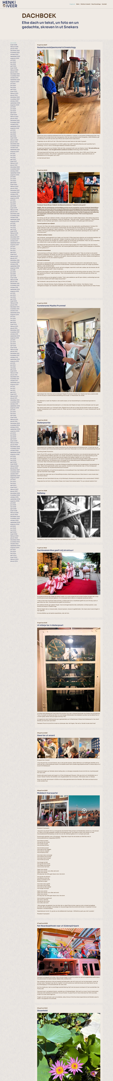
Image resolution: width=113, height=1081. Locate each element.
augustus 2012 (14, 361)
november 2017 (14, 239)
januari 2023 (14, 118)
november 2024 (15, 76)
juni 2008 (13, 458)
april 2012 (13, 369)
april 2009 (13, 439)
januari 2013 (13, 351)
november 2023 (15, 99)
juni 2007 (13, 481)
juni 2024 (13, 85)
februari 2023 (14, 116)
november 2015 (14, 285)
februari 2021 (14, 163)
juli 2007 (13, 479)
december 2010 (14, 400)
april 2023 (13, 112)
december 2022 (15, 120)
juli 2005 (13, 526)
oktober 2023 (14, 101)
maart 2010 (13, 417)
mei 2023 (13, 111)
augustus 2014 (14, 314)
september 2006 (15, 499)
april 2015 (13, 299)
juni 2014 (13, 318)
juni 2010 (13, 411)
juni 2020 (13, 178)
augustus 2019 (14, 198)
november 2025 (15, 52)
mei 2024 (13, 87)
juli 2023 (12, 107)
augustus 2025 (14, 58)
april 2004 (13, 555)
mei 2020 (13, 180)
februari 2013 (14, 349)
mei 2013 (13, 344)
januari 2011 (13, 398)
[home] (10, 4)
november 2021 (14, 145)
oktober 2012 (14, 357)
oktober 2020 (14, 171)
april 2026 (13, 43)
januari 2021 (13, 165)
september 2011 (14, 382)
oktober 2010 (14, 404)
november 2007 (15, 472)
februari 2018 (14, 233)
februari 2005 (14, 536)
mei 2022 (13, 134)
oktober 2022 (14, 124)
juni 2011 (12, 388)
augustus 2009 (14, 431)
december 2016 (14, 260)
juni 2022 (13, 132)
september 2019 (15, 196)
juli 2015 (12, 293)
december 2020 (15, 167)
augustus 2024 (14, 81)
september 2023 (15, 103)
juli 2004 (13, 549)
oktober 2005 (14, 520)
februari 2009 (14, 443)
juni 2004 (13, 551)
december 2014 (14, 307)
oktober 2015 (14, 287)
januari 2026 (14, 48)
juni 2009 (13, 435)
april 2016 (13, 276)
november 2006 (15, 495)
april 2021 (13, 159)
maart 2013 (13, 347)
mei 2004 (13, 553)
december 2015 (14, 283)
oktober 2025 (14, 54)
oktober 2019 (14, 194)
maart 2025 (13, 68)
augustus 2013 (14, 338)
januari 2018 (13, 235)
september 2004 (15, 545)
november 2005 (15, 518)
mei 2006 (13, 507)
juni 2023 (13, 109)
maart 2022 (13, 138)
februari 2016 (14, 279)
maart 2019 (13, 208)
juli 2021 (12, 153)
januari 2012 (13, 375)
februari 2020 (14, 186)
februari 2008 (14, 466)
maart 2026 (13, 45)
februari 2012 (14, 373)
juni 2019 (13, 202)
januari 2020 (14, 188)
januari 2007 (14, 491)
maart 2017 (13, 254)
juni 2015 (13, 295)
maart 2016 (13, 278)
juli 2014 (12, 316)
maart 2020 (13, 184)
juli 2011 (12, 386)
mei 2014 (13, 320)
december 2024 (15, 74)
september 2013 (15, 336)
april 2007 (13, 485)
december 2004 (15, 540)
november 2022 (15, 122)
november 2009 (15, 425)
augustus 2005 (14, 524)
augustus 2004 (14, 547)
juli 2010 (12, 410)
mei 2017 (13, 250)
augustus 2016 (14, 268)
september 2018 (15, 219)
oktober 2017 (14, 241)
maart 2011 (13, 394)
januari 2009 (14, 444)
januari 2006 (14, 514)
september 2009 (15, 429)
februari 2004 (14, 559)
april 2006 (13, 509)
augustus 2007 (14, 477)
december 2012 (14, 353)
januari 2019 (13, 211)
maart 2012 (13, 371)
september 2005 (15, 522)
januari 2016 (13, 281)
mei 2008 (13, 460)
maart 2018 (13, 231)
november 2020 (15, 169)
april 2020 (13, 182)
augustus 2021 (14, 151)
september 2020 (15, 173)
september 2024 (15, 79)
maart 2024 (13, 91)
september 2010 (15, 406)
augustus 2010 (14, 408)
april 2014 (13, 322)
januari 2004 (14, 561)
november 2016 (14, 262)
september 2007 (15, 476)
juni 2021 (13, 155)
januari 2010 (13, 421)
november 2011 (14, 378)
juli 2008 (13, 456)
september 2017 (15, 243)
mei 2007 (13, 483)
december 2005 (15, 516)
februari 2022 (14, 140)
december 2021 (14, 144)
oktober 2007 (14, 474)
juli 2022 (12, 130)
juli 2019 (12, 200)
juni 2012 (13, 365)
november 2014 (14, 309)
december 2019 (14, 190)
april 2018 (13, 229)
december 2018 (14, 213)
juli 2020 (13, 177)
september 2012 (15, 359)
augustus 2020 (14, 175)
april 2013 (13, 345)
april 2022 (13, 136)
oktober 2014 (14, 311)
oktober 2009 (14, 427)
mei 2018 (13, 227)
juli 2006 (13, 503)
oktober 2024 (14, 78)
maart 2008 (13, 464)
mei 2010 (13, 413)
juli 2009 (13, 433)
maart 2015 (13, 301)
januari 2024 (14, 95)
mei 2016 (13, 274)
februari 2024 (14, 93)
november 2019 (14, 192)
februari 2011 (14, 396)
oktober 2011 (14, 380)
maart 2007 (13, 487)
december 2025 (15, 50)
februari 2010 (14, 419)
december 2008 (15, 446)
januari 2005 (14, 538)
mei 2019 (13, 204)
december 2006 (15, 493)
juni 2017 (13, 248)
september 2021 (15, 149)
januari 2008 (14, 468)
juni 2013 (13, 342)
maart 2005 (13, 534)
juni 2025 (13, 62)
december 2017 (14, 237)
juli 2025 (12, 60)
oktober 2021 (14, 147)
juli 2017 (12, 246)
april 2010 (13, 415)
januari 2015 (13, 305)
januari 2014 (13, 328)
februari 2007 (14, 489)
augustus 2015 (14, 291)
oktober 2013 (14, 334)
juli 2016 (12, 270)
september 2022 (15, 126)
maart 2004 (13, 557)
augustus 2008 (14, 454)
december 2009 (15, 423)
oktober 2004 (14, 543)
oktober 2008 (14, 450)
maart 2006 (13, 510)
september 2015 (15, 289)
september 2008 (15, 452)
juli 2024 (13, 83)
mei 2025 (13, 64)
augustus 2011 (14, 384)
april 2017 (13, 252)
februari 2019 (14, 210)
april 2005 (13, 532)
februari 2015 (14, 303)
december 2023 (15, 97)
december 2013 (14, 330)
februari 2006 (14, 512)
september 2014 (15, 312)
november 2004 (15, 542)
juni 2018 (13, 225)
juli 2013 (12, 340)
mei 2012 (13, 367)
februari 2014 (14, 326)
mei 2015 (13, 297)
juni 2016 (13, 272)
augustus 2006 (14, 501)
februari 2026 (14, 46)
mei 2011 (12, 390)
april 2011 (13, 392)
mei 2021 (13, 157)
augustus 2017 (14, 244)
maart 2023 (13, 114)
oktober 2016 (14, 264)
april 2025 (13, 66)
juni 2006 (13, 505)
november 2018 (14, 215)
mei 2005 (13, 530)
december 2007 (15, 470)
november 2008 (15, 448)
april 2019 (13, 206)
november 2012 (14, 355)
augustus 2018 (14, 221)
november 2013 (14, 332)
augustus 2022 (14, 128)
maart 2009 (13, 441)
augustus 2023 (14, 105)
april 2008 (13, 462)
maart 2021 (13, 161)
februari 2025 (14, 70)
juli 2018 (12, 223)
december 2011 (14, 377)
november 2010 (14, 402)
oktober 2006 (14, 497)
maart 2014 (13, 324)
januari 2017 (13, 258)
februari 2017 (14, 256)
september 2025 (15, 56)
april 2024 (13, 89)
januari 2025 (14, 72)
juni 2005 (13, 528)
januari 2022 (14, 142)
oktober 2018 (14, 217)
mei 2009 (13, 437)
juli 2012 (12, 363)
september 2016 (15, 266)
